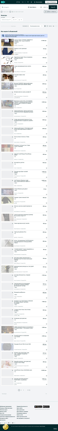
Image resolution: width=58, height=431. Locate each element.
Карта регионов (20, 412)
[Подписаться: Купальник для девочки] (44, 324)
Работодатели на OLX (22, 418)
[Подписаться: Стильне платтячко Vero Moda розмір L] (44, 315)
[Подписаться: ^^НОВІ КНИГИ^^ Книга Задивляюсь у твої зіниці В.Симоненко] (44, 254)
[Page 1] (19, 392)
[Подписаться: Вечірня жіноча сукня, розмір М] (44, 97)
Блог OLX (2, 415)
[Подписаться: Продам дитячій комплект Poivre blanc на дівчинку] (44, 384)
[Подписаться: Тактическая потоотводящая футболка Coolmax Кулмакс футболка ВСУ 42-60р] (44, 289)
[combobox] (14, 7)
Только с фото (6, 11)
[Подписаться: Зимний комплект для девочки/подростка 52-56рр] (44, 367)
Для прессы (2, 422)
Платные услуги (3, 412)
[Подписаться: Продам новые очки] (44, 80)
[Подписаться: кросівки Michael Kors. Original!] (44, 280)
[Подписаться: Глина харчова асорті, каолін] (44, 229)
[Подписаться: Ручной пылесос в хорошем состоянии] (44, 341)
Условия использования (5, 417)
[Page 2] (21, 392)
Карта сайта (19, 410)
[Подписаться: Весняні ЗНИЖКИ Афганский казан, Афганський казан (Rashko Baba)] (44, 89)
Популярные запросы (22, 415)
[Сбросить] (41, 7)
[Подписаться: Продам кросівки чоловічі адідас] (44, 177)
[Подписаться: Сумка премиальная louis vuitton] (44, 71)
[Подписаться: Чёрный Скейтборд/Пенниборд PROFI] (44, 159)
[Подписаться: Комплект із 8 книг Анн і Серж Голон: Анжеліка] (44, 151)
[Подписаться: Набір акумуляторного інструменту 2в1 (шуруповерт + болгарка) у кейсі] (44, 332)
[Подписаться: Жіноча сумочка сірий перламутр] (44, 211)
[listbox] (44, 7)
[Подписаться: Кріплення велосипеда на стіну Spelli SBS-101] (44, 272)
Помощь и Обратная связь (6, 410)
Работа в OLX (20, 417)
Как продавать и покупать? (23, 420)
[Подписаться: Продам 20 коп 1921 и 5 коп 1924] (44, 349)
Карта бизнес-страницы (22, 413)
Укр (22, 2)
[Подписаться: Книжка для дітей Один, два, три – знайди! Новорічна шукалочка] (44, 358)
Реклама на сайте (4, 420)
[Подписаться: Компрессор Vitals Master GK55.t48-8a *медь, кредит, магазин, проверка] (44, 306)
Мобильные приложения (5, 408)
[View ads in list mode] (45, 26)
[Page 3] (23, 392)
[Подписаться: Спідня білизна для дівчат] (44, 194)
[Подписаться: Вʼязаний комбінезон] (44, 298)
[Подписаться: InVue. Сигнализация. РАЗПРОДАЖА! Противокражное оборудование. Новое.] (44, 246)
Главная (2, 26)
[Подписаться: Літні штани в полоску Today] (44, 142)
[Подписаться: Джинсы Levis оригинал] (44, 54)
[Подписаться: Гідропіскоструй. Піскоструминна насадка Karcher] (44, 62)
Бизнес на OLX (3, 413)
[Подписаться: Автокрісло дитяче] (44, 168)
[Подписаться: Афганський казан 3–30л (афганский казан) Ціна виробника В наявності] (44, 133)
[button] (31, 1)
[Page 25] (28, 392)
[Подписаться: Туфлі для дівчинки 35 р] (44, 237)
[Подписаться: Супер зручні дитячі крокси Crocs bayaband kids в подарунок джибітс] (44, 125)
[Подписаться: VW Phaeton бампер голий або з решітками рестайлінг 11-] (44, 186)
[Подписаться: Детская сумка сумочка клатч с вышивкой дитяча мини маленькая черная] (44, 263)
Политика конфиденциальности (7, 418)
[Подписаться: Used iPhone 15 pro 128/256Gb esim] (44, 375)
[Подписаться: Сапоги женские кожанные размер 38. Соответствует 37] (44, 220)
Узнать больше (42, 426)
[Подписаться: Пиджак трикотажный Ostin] (44, 203)
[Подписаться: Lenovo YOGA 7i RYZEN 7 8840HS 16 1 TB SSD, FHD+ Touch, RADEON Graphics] (44, 45)
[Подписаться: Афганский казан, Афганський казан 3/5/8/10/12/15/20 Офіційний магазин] (44, 116)
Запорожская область (7, 26)
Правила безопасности (22, 408)
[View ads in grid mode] (47, 26)
